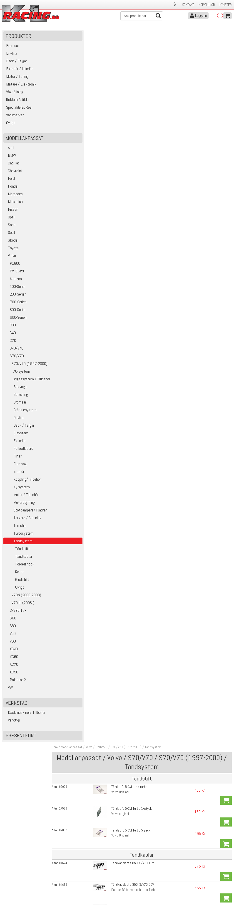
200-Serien (15, 297)
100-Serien (15, 289)
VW (9, 690)
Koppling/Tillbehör (23, 482)
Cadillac (12, 166)
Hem (64, 36)
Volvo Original (115, 80)
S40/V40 (14, 351)
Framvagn (16, 467)
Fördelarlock (19, 567)
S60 (10, 621)
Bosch (110, 332)
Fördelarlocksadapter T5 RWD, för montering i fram (141, 214)
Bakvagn (16, 390)
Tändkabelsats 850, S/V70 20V (127, 133)
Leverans (65, 877)
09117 (72, 328)
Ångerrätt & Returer (73, 881)
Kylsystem (17, 490)
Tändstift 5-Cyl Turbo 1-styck (126, 87)
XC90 (11, 675)
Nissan (11, 212)
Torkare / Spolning (23, 521)
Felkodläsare (19, 451)
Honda (11, 189)
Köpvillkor (207, 4)
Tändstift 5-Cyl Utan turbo (124, 75)
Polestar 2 (15, 683)
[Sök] (141, 15)
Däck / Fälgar (19, 428)
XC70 (11, 667)
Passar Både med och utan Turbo (128, 139)
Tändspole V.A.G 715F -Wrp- (124, 362)
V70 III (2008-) (19, 606)
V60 (10, 644)
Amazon (13, 282)
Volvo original (115, 92)
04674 (72, 122)
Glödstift (17, 582)
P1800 (12, 266)
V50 (10, 636)
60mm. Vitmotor (117, 344)
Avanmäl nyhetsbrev (15, 891)
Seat (10, 235)
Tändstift (17, 552)
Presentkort (21, 738)
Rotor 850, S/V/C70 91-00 (124, 259)
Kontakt (188, 4)
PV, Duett (14, 274)
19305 (72, 168)
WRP (109, 321)
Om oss (124, 867)
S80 (10, 629)
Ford (10, 181)
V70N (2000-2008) (23, 598)
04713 (72, 145)
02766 (72, 157)
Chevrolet (13, 174)
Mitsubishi (14, 205)
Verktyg (12, 723)
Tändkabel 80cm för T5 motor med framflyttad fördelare (144, 168)
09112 (72, 316)
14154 (72, 375)
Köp (226, 78)
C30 (10, 328)
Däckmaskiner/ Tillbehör (25, 715)
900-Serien (16, 320)
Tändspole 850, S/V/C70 (122, 304)
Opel (10, 220)
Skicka (226, 835)
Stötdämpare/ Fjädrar (26, 513)
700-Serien (16, 305)
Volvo (10, 259)
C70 (10, 343)
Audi (9, 151)
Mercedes (14, 197)
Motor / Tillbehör (22, 498)
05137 (72, 339)
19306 (72, 180)
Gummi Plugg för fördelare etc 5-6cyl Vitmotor (137, 339)
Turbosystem (19, 536)
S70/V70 (14, 359)
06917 (72, 282)
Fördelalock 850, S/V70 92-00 (126, 202)
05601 (72, 203)
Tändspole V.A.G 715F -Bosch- (126, 375)
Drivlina (14, 420)
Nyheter (225, 4)
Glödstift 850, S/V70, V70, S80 (127, 282)
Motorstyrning (20, 505)
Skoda (11, 243)
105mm (111, 367)
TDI (108, 287)
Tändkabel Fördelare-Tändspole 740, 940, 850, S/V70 (142, 145)
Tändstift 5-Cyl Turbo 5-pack (125, 99)
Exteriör (15, 444)
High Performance (118, 185)
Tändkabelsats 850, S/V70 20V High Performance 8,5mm (140, 158)
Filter (13, 459)
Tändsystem (162, 36)
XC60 (11, 660)
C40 (10, 336)
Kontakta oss (68, 867)
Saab (10, 228)
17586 (72, 87)
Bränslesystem (21, 413)
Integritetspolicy (70, 886)
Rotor (14, 575)
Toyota (12, 251)
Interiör (14, 474)
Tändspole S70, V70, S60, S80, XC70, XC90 (135, 316)
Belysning (16, 397)
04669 (72, 134)
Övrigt (14, 590)
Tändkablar (18, 559)
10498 (72, 214)
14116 (72, 362)
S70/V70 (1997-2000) (26, 366)
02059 (72, 75)
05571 (72, 260)
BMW (10, 158)
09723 (72, 305)
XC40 (11, 652)
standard (112, 173)
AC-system (17, 374)
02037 (72, 100)
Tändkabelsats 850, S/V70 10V (127, 122)
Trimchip (15, 528)
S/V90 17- (15, 613)
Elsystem (16, 436)
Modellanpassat (80, 36)
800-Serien (15, 313)
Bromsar (15, 405)
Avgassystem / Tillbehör (27, 382)
